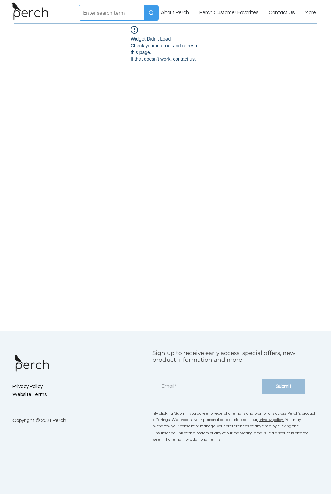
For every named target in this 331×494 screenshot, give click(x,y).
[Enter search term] (106, 12)
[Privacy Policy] (36, 386)
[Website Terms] (36, 394)
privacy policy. (270, 420)
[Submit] (283, 386)
